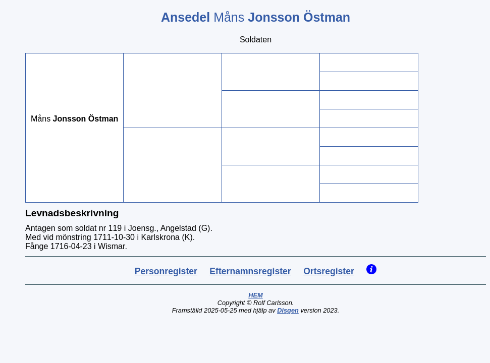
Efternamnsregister (250, 271)
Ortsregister (328, 271)
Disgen (288, 310)
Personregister (166, 271)
